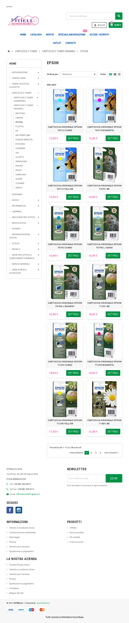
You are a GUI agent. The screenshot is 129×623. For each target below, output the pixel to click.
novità (50, 34)
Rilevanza (67, 74)
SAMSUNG (20, 174)
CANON (19, 117)
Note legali (14, 537)
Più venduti (74, 537)
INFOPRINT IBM (22, 135)
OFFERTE (16, 228)
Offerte (73, 528)
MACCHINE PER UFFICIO (23, 217)
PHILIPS (19, 166)
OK (114, 478)
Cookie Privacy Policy (19, 565)
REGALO (16, 249)
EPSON (19, 122)
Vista (103, 74)
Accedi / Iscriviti (99, 34)
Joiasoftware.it (43, 603)
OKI (17, 152)
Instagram (18, 510)
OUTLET (57, 43)
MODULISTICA (19, 223)
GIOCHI (15, 200)
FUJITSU (19, 126)
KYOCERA (20, 144)
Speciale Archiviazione (72, 33)
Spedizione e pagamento (21, 551)
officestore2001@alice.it (28, 494)
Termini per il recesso (19, 546)
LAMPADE (17, 211)
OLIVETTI (19, 157)
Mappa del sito (16, 593)
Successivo (112, 453)
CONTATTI (71, 43)
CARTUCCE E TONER (21, 93)
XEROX (18, 187)
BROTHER (20, 113)
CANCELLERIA (19, 78)
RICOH (18, 170)
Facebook (10, 510)
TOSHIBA (19, 183)
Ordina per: (53, 74)
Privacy (12, 542)
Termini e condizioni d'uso (22, 528)
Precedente (75, 453)
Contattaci (14, 588)
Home (23, 34)
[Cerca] (94, 16)
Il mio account (76, 542)
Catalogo (36, 34)
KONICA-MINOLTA (24, 139)
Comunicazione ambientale (22, 532)
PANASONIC (21, 161)
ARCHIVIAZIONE (20, 72)
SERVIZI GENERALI (21, 264)
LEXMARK (20, 148)
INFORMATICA (19, 206)
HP (16, 131)
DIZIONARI (17, 194)
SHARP (18, 179)
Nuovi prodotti (76, 532)
